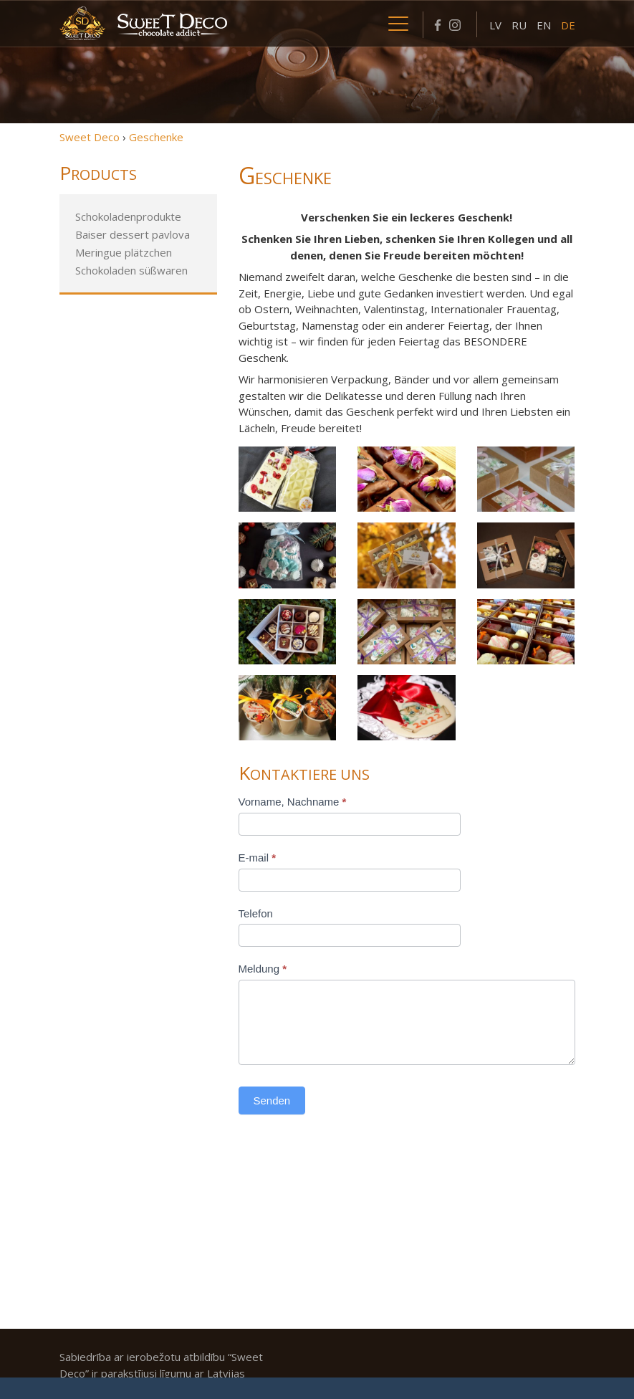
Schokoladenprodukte (128, 216)
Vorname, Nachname (293, 802)
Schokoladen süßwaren (131, 270)
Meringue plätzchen (123, 252)
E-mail (258, 857)
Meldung (263, 969)
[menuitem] (495, 24)
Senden (272, 1100)
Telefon (256, 913)
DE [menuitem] (568, 25)
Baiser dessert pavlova (132, 234)
